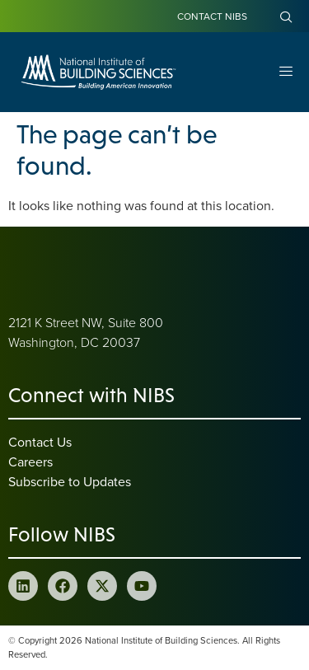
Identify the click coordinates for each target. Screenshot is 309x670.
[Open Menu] (286, 72)
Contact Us (40, 442)
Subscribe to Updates (69, 481)
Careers (30, 461)
